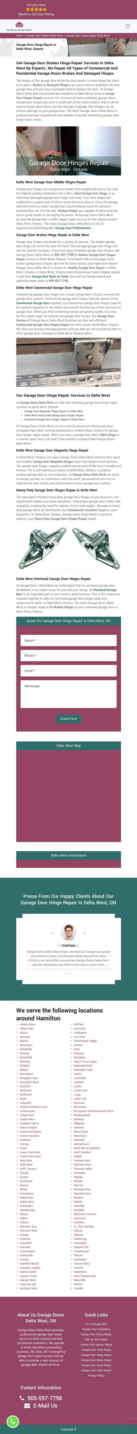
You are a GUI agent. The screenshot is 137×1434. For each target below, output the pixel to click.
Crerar (23, 1148)
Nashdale (79, 1140)
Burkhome (26, 1094)
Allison (24, 1033)
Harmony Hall (28, 1284)
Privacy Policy (96, 1376)
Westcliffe (79, 1280)
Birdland (24, 1066)
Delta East (26, 1160)
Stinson (78, 1231)
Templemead (81, 1251)
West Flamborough (85, 1276)
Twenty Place (82, 1264)
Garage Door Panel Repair (96, 1365)
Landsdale (80, 1078)
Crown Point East (30, 1152)
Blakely (24, 1070)
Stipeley (78, 1235)
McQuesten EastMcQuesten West (94, 1111)
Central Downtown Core (33, 1107)
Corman (24, 1144)
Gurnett (24, 1259)
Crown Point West (30, 1156)
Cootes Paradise (29, 1136)
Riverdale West (82, 1193)
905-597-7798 (45, 1398)
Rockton (78, 1198)
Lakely (77, 1074)
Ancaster (25, 1037)
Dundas (24, 1173)
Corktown (25, 1140)
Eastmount (26, 1181)
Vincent (78, 1268)
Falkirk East (26, 1198)
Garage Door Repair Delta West (44, 36)
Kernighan (79, 1057)
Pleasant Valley (83, 1169)
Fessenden (26, 1206)
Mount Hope (81, 1132)
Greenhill (25, 1247)
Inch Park (79, 1037)
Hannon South (28, 1276)
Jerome (78, 1045)
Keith (77, 1049)
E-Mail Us (45, 1406)
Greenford (25, 1243)
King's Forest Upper (85, 1061)
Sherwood (79, 1218)
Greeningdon (27, 1251)
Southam (79, 1222)
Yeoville (78, 1288)
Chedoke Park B (29, 1123)
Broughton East (29, 1078)
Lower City (80, 1099)
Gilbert (24, 1218)
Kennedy (79, 1053)
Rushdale (79, 1210)
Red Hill (78, 1185)
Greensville (26, 1255)
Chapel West (27, 1119)
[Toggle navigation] (128, 26)
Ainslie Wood (27, 1024)
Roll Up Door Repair (96, 1339)
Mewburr (79, 1119)
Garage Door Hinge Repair (96, 1355)
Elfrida (23, 1189)
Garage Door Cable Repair (96, 1370)
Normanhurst (81, 1144)
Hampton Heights (30, 1268)
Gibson (24, 1214)
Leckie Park (80, 1090)
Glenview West (28, 1231)
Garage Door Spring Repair (96, 1334)
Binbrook (25, 1061)
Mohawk (79, 1127)
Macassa (79, 1103)
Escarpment (27, 1193)
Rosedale (79, 1206)
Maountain (80, 1107)
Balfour (24, 1041)
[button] (56, 932)
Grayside (25, 1239)
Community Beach (30, 1132)
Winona (78, 1284)
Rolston (78, 1202)
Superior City (81, 1247)
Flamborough (27, 1210)
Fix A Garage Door (96, 1324)
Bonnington (26, 1074)
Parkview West (82, 1165)
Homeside (80, 1029)
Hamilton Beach (29, 1264)
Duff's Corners (28, 1169)
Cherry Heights (28, 1127)
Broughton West (29, 1082)
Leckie (77, 1086)
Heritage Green (29, 1288)
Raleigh (78, 1177)
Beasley (24, 1053)
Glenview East (28, 1226)
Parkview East (82, 1160)
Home (19, 36)
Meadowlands (82, 1115)
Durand (24, 1177)
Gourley (24, 1235)
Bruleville (25, 1086)
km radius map (68, 795)
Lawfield (79, 1082)
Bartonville (26, 1049)
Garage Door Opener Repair (96, 1345)
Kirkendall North (83, 1066)
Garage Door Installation (96, 1329)
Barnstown (26, 1045)
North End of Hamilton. (87, 1148)
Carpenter (25, 1103)
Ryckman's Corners (85, 1214)
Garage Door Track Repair (96, 1350)
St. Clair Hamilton (84, 1226)
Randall (78, 1181)
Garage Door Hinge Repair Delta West (88, 36)
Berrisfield (26, 1057)
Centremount (27, 1111)
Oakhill (78, 1156)
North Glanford (82, 1152)
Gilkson (24, 1222)
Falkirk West (27, 1202)
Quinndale (79, 1173)
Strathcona (80, 1239)
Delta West (26, 1165)
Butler (23, 1099)
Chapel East (27, 1115)
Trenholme (80, 1259)
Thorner (78, 1255)
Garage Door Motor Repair (96, 1360)
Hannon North (28, 1272)
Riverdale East (82, 1189)
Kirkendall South (83, 1070)
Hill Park (78, 1024)
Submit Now (68, 719)
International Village (85, 1041)
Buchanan (26, 1090)
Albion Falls (26, 1029)
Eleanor (24, 1185)
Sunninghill (80, 1243)
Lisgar (77, 1094)
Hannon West (28, 1280)
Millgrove (79, 1123)
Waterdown (80, 1272)
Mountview (80, 1136)
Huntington (80, 1033)
